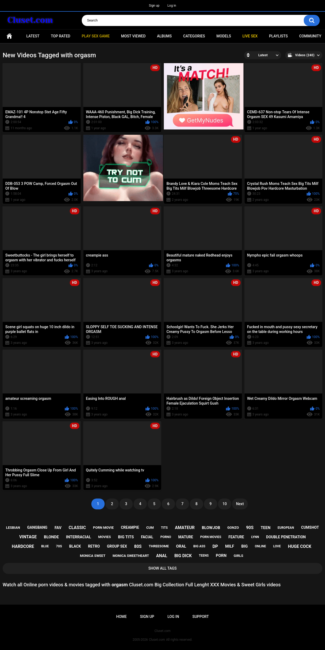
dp (215, 546)
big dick (183, 555)
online (260, 546)
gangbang (37, 527)
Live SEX (250, 36)
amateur (185, 527)
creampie (130, 527)
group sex (117, 546)
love (277, 546)
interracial (78, 537)
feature (236, 537)
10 (225, 504)
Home (9, 36)
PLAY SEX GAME (96, 36)
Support (200, 616)
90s (250, 527)
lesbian (13, 528)
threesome (159, 546)
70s (59, 546)
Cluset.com (157, 640)
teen (266, 527)
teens (204, 555)
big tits (126, 537)
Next (240, 504)
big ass (199, 546)
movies (104, 537)
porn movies (210, 537)
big (244, 546)
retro (94, 546)
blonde (51, 537)
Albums (164, 36)
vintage (28, 536)
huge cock (299, 546)
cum (150, 528)
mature (185, 537)
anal (161, 555)
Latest (33, 36)
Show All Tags (162, 568)
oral (181, 546)
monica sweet (92, 556)
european (286, 528)
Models (223, 36)
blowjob (211, 527)
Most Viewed (133, 36)
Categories (194, 36)
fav (57, 527)
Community (310, 36)
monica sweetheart (131, 556)
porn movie (103, 528)
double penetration (286, 537)
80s (138, 546)
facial (147, 537)
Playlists (278, 36)
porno (165, 537)
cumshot (310, 527)
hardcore (23, 546)
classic (77, 527)
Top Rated (60, 36)
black (75, 546)
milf (229, 546)
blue (45, 546)
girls (238, 556)
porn (221, 555)
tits (164, 528)
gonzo (233, 528)
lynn (255, 537)
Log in (172, 5)
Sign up (154, 5)
